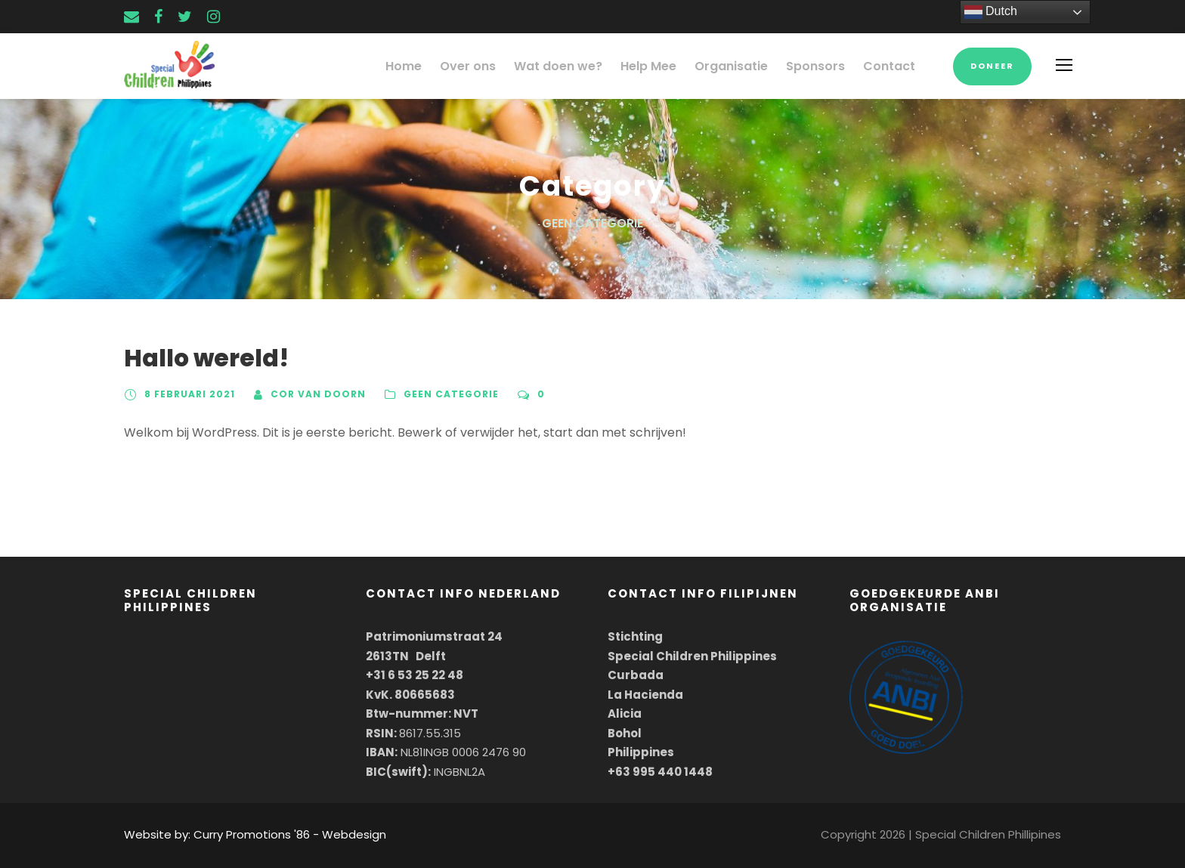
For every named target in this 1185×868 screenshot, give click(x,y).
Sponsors (824, 66)
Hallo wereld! (197, 358)
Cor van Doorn (311, 394)
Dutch (990, 12)
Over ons (496, 66)
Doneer (992, 65)
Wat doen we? (580, 66)
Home (435, 66)
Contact (891, 66)
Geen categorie (440, 394)
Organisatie (744, 66)
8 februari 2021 (188, 394)
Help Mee (665, 66)
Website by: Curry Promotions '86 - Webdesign (241, 834)
